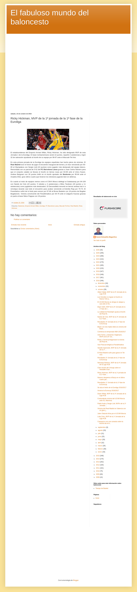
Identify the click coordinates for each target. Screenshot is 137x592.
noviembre (102, 286)
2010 (98, 471)
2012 (98, 465)
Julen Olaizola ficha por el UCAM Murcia (111, 413)
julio (99, 433)
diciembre (101, 283)
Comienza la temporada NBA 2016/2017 (111, 332)
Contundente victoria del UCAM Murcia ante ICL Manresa (111, 399)
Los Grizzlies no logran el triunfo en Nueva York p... (109, 298)
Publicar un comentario (22, 219)
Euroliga (42, 206)
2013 (98, 462)
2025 (98, 253)
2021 (98, 265)
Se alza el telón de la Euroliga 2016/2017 (111, 387)
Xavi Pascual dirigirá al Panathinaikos (110, 345)
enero (100, 452)
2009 (98, 474)
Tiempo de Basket (102, 488)
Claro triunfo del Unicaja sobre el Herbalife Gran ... (108, 368)
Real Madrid (74, 206)
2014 (98, 459)
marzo (100, 446)
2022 (98, 262)
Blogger (76, 580)
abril (99, 443)
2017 (98, 277)
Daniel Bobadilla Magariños (106, 237)
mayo (100, 439)
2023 (98, 259)
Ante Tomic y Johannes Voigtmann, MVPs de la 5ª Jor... (109, 336)
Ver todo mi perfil (99, 240)
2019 (98, 271)
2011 (98, 468)
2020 (98, 268)
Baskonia (21, 206)
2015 (98, 456)
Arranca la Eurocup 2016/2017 (108, 390)
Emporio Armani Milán (32, 206)
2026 (98, 250)
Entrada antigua (79, 225)
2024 (98, 256)
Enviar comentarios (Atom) (30, 229)
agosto (100, 430)
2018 (98, 274)
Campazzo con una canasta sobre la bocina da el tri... (110, 422)
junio (100, 436)
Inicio (50, 225)
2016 (98, 281)
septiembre (102, 427)
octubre (101, 289)
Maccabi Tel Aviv (64, 206)
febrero (100, 449)
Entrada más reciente (18, 225)
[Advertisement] (68, 71)
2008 (98, 477)
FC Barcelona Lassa (52, 206)
